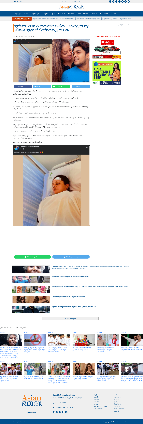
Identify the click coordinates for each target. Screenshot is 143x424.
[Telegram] (81, 86)
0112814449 (60, 403)
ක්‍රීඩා (53, 14)
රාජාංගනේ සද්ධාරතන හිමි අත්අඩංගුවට (90, 19)
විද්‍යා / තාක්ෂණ (83, 14)
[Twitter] (42, 86)
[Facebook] (23, 86)
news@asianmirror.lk (64, 407)
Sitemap (26, 422)
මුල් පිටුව (18, 14)
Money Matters (100, 406)
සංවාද (96, 404)
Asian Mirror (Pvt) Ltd (122, 422)
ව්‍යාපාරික (71, 14)
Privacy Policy (17, 422)
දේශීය (26, 14)
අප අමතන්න (98, 409)
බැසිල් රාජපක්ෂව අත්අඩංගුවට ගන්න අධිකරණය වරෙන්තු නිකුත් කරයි (54, 19)
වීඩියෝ (96, 399)
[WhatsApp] (61, 86)
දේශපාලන (35, 14)
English (15, 1)
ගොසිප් (113, 14)
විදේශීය (45, 14)
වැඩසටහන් (104, 14)
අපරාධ (94, 14)
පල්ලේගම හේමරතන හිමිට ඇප (21, 19)
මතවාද (96, 402)
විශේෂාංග (61, 14)
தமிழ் (21, 1)
